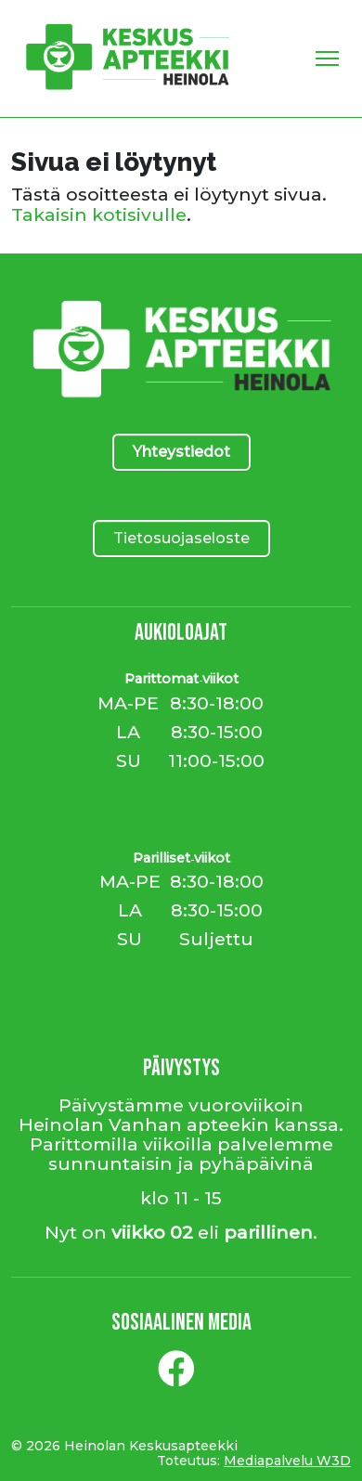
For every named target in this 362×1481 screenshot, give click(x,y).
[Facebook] (176, 1376)
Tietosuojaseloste (181, 538)
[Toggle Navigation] (327, 58)
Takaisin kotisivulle (99, 214)
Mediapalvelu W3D (287, 1460)
